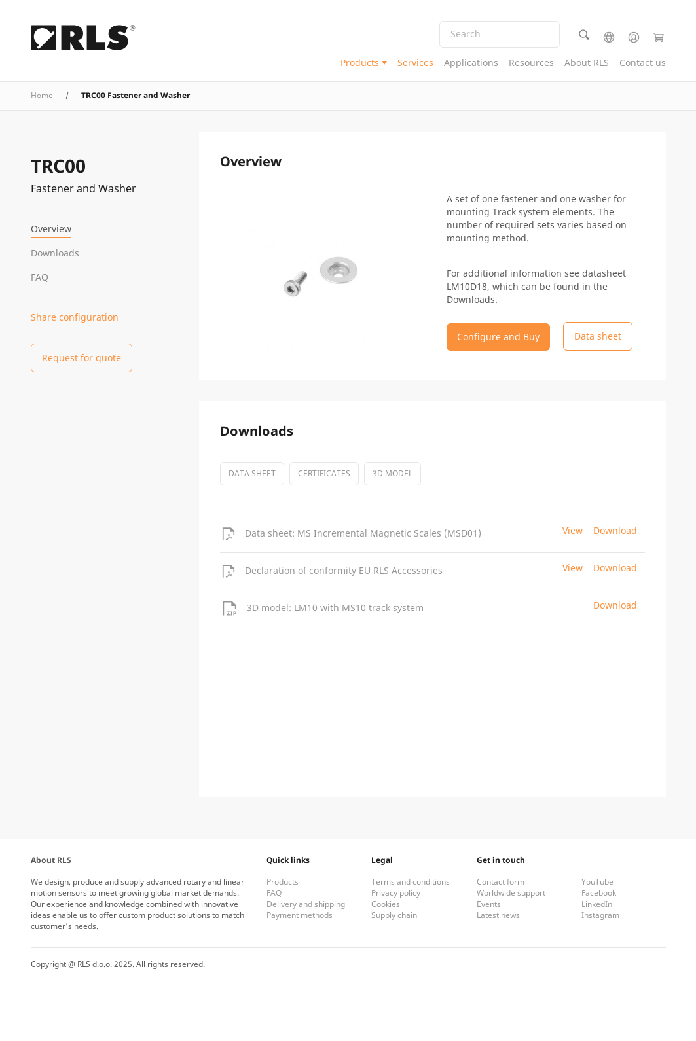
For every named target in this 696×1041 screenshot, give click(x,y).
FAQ (39, 277)
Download (615, 530)
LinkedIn (596, 903)
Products (359, 62)
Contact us (642, 62)
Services (415, 62)
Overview (51, 228)
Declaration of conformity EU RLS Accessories (344, 570)
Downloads (55, 253)
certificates (324, 473)
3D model (392, 473)
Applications (471, 62)
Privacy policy (395, 892)
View (572, 530)
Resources (531, 62)
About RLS (586, 62)
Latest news (498, 915)
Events (489, 903)
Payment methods (299, 915)
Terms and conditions (410, 881)
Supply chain (394, 915)
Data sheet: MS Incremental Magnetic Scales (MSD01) (363, 533)
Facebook (598, 892)
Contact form (500, 881)
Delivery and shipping (305, 903)
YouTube (597, 881)
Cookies (385, 903)
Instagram (600, 915)
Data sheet (252, 473)
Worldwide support (511, 892)
